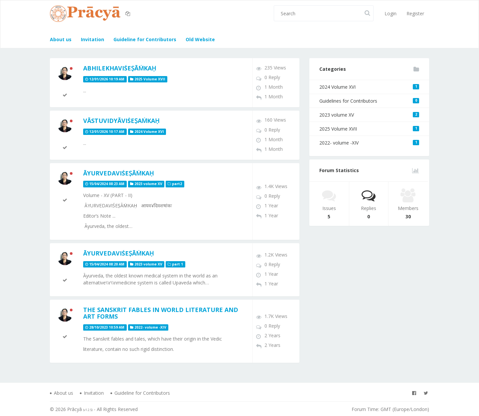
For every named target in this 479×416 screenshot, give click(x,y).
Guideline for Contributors (144, 39)
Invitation (92, 39)
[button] (128, 13)
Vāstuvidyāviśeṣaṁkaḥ (121, 121)
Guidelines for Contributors (369, 101)
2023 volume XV (369, 115)
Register (415, 13)
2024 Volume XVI (369, 87)
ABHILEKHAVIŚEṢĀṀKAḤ (119, 68)
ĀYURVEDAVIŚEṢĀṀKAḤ (118, 173)
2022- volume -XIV (369, 143)
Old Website (199, 39)
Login (391, 13)
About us (61, 39)
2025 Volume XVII (369, 129)
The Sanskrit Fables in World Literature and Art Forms (160, 313)
